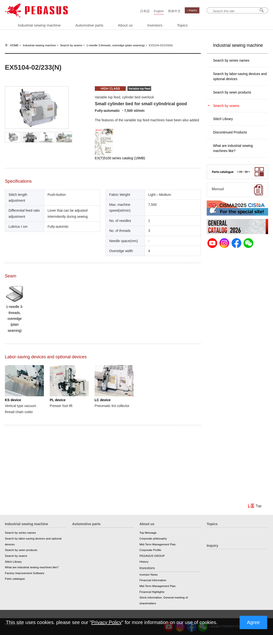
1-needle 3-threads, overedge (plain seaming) (115, 45)
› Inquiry (192, 10)
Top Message (147, 532)
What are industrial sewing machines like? (233, 148)
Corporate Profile (150, 550)
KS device (13, 400)
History (143, 561)
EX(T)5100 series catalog (120, 158)
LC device (103, 400)
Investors (154, 25)
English (159, 11)
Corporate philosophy (153, 538)
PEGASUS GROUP (152, 556)
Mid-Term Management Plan (157, 544)
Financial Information (152, 580)
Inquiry (212, 546)
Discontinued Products (230, 132)
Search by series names (231, 60)
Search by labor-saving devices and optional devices (240, 76)
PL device (58, 400)
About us (125, 25)
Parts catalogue (15, 578)
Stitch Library (223, 119)
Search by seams (71, 45)
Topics (182, 25)
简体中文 (174, 11)
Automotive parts (89, 25)
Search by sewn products (232, 92)
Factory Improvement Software (24, 573)
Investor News (148, 574)
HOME (14, 45)
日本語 (145, 11)
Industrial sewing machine (39, 25)
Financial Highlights (152, 592)
